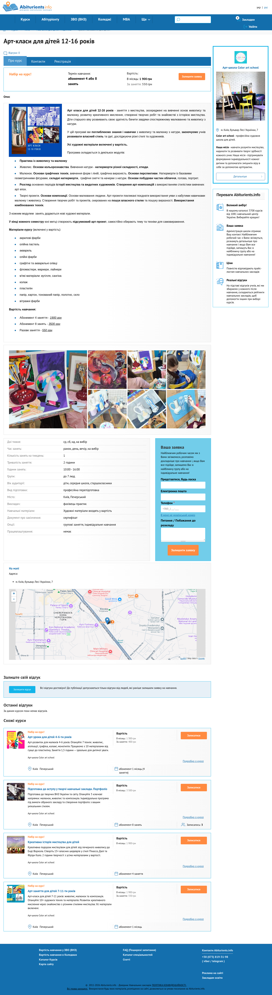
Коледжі (104, 19)
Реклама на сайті (212, 973)
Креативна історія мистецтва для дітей (53, 842)
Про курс (15, 60)
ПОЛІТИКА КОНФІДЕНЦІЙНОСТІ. (169, 985)
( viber (206, 961)
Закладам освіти (212, 977)
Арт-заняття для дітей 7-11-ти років (51, 891)
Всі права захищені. (77, 988)
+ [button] (14, 594)
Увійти (253, 20)
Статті (126, 959)
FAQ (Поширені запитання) (139, 950)
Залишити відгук (22, 689)
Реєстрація (62, 61)
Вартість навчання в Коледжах (58, 954)
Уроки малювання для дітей (94, 29)
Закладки (229, 20)
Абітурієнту (50, 19)
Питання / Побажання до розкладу (178, 522)
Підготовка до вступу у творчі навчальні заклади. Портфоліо (67, 789)
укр (259, 7)
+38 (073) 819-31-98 (215, 957)
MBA (126, 19)
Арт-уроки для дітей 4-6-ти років (49, 737)
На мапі (14, 568)
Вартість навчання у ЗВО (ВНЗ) (58, 950)
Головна (5, 29)
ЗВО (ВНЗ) (78, 19)
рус (266, 7)
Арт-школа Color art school (240, 67)
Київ (27, 29)
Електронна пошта (174, 491)
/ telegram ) (217, 961)
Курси (25, 19)
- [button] (14, 599)
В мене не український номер (178, 515)
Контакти (38, 61)
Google (201, 658)
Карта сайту (46, 964)
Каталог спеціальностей (137, 954)
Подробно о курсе (193, 761)
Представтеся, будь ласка (178, 479)
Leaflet (183, 658)
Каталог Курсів (48, 959)
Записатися (193, 735)
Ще (144, 19)
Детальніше (240, 176)
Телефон (168, 503)
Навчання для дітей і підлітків (53, 29)
